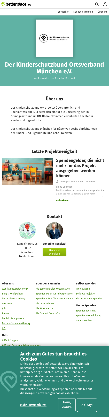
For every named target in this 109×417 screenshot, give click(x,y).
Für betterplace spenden (89, 298)
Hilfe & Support (10, 340)
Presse (5, 313)
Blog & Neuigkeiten (12, 293)
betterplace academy (13, 298)
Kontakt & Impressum (13, 318)
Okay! (87, 405)
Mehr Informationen (33, 404)
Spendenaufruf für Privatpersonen (54, 298)
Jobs (4, 308)
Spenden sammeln (83, 11)
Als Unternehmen (45, 303)
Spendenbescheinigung (88, 315)
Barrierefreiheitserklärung (16, 323)
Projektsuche (83, 288)
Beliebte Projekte (85, 293)
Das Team (7, 303)
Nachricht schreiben (54, 252)
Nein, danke (67, 404)
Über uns (102, 11)
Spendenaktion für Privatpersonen (54, 293)
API (3, 328)
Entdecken (63, 11)
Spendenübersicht (86, 310)
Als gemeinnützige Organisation (53, 288)
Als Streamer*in (44, 308)
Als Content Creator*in (48, 313)
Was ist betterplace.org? (15, 288)
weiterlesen (62, 200)
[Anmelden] (105, 4)
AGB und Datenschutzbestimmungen (21, 345)
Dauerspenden (84, 320)
